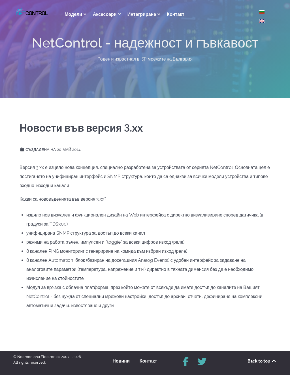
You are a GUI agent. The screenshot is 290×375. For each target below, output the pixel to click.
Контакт (148, 360)
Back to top (262, 360)
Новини (121, 360)
